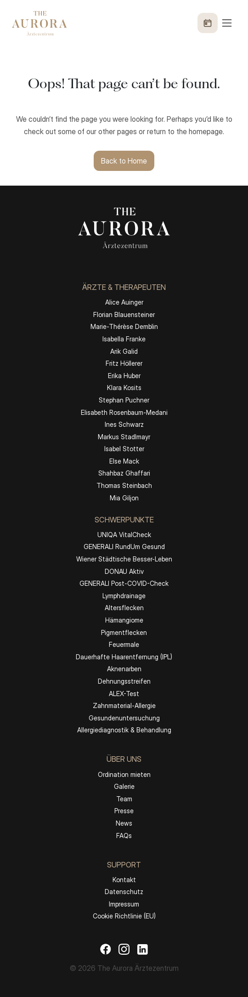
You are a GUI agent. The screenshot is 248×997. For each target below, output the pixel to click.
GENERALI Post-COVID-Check (124, 583)
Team (124, 799)
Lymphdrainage (124, 596)
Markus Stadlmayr (124, 437)
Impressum (124, 904)
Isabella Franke (124, 339)
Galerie (124, 786)
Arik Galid (124, 351)
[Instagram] (124, 949)
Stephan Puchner (124, 400)
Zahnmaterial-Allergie (124, 705)
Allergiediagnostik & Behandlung (124, 730)
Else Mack (124, 461)
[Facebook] (105, 949)
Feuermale (124, 644)
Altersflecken (124, 608)
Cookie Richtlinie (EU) (124, 916)
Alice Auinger (124, 302)
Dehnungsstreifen (124, 681)
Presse (124, 811)
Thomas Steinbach (124, 485)
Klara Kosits (124, 387)
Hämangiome (124, 620)
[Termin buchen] (207, 23)
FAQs (124, 835)
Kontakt (124, 880)
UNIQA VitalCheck (124, 534)
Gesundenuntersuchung (124, 718)
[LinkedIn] (142, 949)
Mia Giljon (124, 498)
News (124, 823)
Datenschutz (124, 891)
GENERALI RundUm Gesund (124, 546)
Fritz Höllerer (124, 363)
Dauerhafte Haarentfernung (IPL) (124, 657)
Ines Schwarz (124, 424)
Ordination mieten (124, 774)
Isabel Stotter (124, 449)
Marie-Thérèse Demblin (124, 326)
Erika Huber (124, 376)
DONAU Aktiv (124, 571)
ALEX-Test (124, 693)
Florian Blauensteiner (124, 314)
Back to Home (124, 160)
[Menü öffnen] (215, 23)
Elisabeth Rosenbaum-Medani (124, 412)
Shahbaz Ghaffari (124, 473)
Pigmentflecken (124, 632)
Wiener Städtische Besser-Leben (124, 559)
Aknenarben (124, 669)
